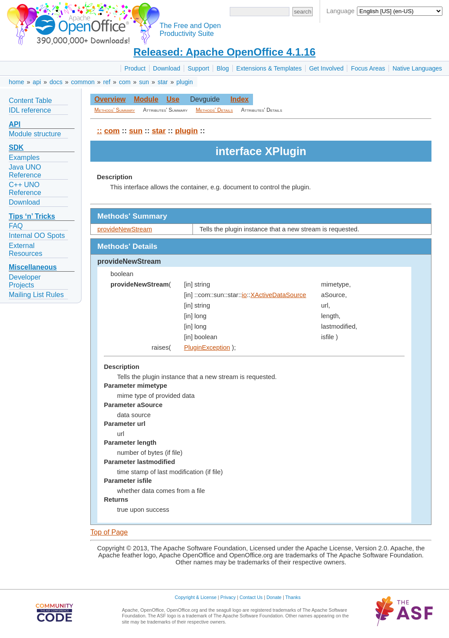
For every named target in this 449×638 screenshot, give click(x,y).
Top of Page (109, 532)
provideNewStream (124, 229)
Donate (274, 597)
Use (173, 99)
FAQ (16, 226)
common (83, 81)
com (124, 81)
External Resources (25, 249)
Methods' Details (214, 110)
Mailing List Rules (36, 294)
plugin (184, 81)
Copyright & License (196, 597)
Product (135, 68)
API (15, 124)
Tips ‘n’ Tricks (32, 216)
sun (144, 81)
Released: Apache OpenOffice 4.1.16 (224, 52)
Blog (223, 68)
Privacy (228, 597)
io (244, 294)
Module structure (35, 134)
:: (99, 130)
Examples (24, 157)
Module (146, 99)
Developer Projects (25, 281)
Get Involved (326, 68)
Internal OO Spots (37, 235)
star (162, 81)
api (37, 81)
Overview (109, 99)
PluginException (207, 347)
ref (106, 81)
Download (166, 68)
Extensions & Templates (269, 68)
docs (56, 81)
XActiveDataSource (278, 294)
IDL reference (30, 110)
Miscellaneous (33, 267)
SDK (16, 147)
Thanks (293, 597)
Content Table (30, 100)
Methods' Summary (114, 110)
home (16, 81)
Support (198, 68)
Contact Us (251, 597)
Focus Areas (368, 68)
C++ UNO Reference (25, 188)
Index (239, 99)
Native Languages (417, 68)
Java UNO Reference (25, 171)
